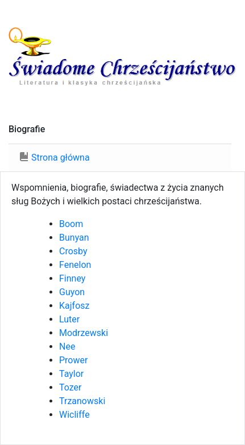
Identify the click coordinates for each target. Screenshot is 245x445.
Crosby (73, 251)
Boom (71, 224)
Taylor (71, 373)
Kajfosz (74, 305)
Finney (72, 278)
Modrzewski (83, 333)
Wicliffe (74, 414)
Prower (73, 360)
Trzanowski (82, 401)
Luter (69, 319)
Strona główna (60, 157)
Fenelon (75, 264)
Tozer (70, 387)
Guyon (72, 292)
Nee (67, 346)
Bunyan (74, 237)
